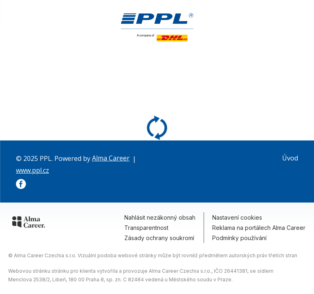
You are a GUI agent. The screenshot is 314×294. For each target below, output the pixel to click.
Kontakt (296, 59)
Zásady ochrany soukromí (159, 237)
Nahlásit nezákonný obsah (159, 217)
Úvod (290, 158)
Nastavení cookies (237, 217)
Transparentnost (146, 227)
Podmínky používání (239, 237)
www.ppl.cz (32, 170)
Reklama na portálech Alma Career (258, 227)
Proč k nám (256, 59)
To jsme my (164, 59)
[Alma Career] (28, 223)
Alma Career (111, 158)
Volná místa (211, 59)
